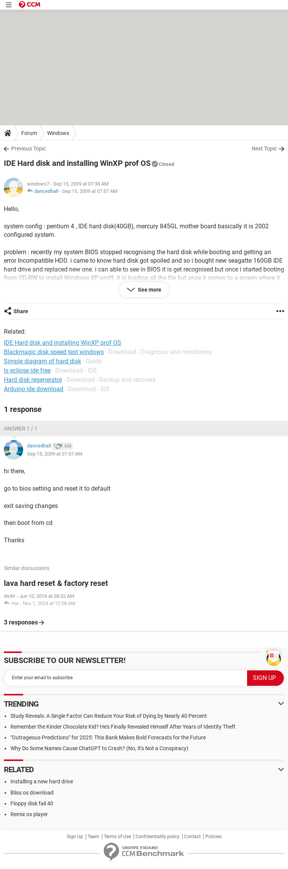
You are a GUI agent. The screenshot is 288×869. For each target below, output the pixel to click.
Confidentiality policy (158, 836)
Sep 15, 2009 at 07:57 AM (89, 191)
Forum (29, 133)
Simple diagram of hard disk (42, 361)
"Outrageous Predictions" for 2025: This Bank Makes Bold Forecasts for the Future (108, 737)
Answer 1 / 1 (20, 428)
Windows (58, 133)
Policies (213, 836)
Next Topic (264, 148)
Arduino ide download (33, 389)
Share (21, 311)
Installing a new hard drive (41, 781)
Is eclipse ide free (27, 370)
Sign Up (75, 836)
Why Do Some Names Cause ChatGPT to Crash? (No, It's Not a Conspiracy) (99, 748)
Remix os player (29, 814)
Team (93, 836)
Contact (192, 836)
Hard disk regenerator (33, 379)
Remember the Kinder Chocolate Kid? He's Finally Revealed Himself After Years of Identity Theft (122, 727)
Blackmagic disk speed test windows (54, 352)
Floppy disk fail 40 (31, 803)
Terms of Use (117, 836)
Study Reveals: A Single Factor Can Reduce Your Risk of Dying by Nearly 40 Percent (108, 716)
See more (149, 290)
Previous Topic (28, 148)
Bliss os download (32, 793)
